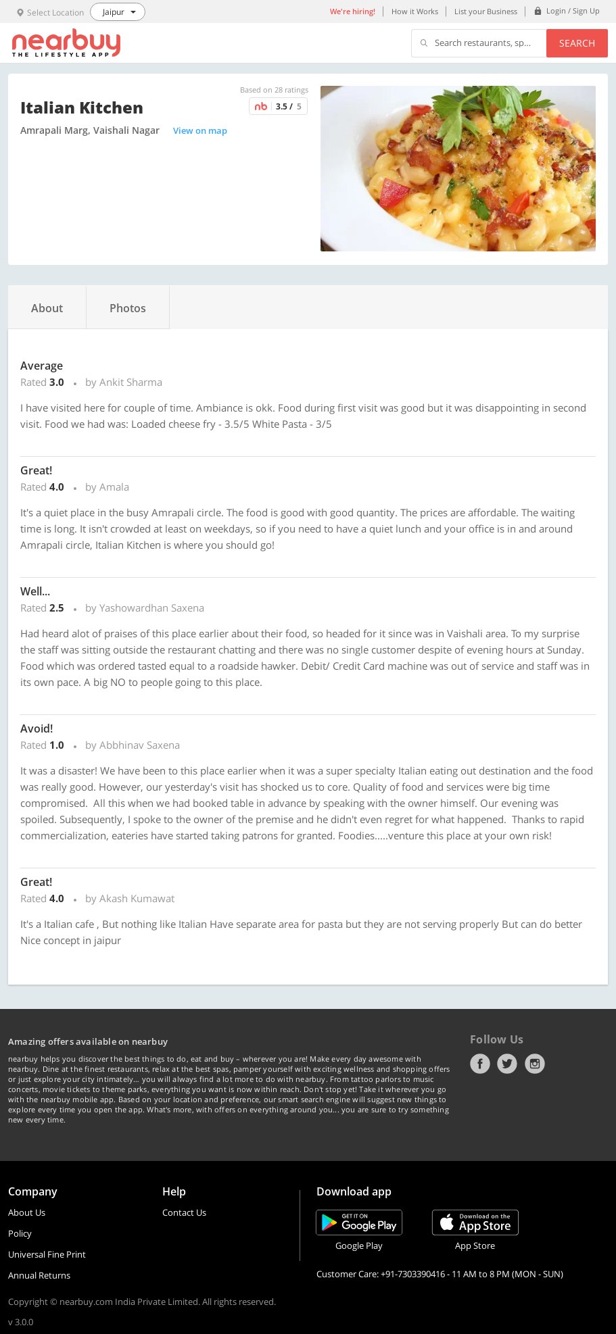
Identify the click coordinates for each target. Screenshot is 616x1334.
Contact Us (184, 1212)
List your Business (485, 11)
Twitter (507, 1064)
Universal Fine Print (47, 1254)
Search (577, 42)
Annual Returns (39, 1275)
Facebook (480, 1064)
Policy (20, 1233)
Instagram (535, 1064)
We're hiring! (352, 11)
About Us (26, 1212)
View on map (200, 130)
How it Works (415, 11)
